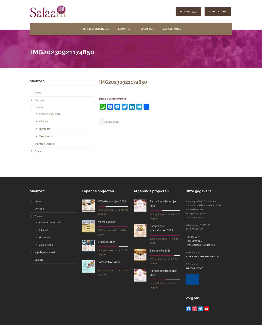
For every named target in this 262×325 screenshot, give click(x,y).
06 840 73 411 (194, 237)
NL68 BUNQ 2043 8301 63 (199, 256)
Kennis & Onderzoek (96, 28)
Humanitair (146, 28)
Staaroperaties (106, 241)
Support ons (218, 11)
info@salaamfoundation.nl (201, 245)
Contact (39, 151)
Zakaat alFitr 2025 (160, 250)
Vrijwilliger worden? (45, 143)
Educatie (124, 28)
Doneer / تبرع (189, 11)
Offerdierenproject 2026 (112, 201)
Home (38, 92)
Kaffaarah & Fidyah (109, 262)
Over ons (39, 100)
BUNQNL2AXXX (194, 268)
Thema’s (39, 107)
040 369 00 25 (194, 241)
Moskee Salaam (107, 221)
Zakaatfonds (172, 28)
